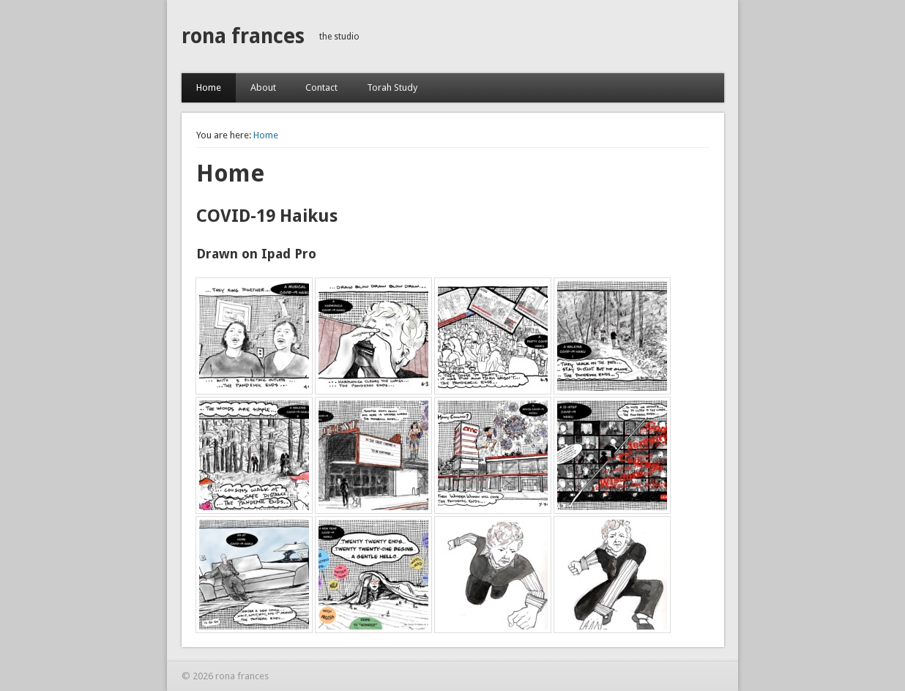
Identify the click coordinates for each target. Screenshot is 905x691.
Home (208, 87)
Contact (321, 87)
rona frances (243, 36)
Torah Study (392, 87)
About (263, 87)
